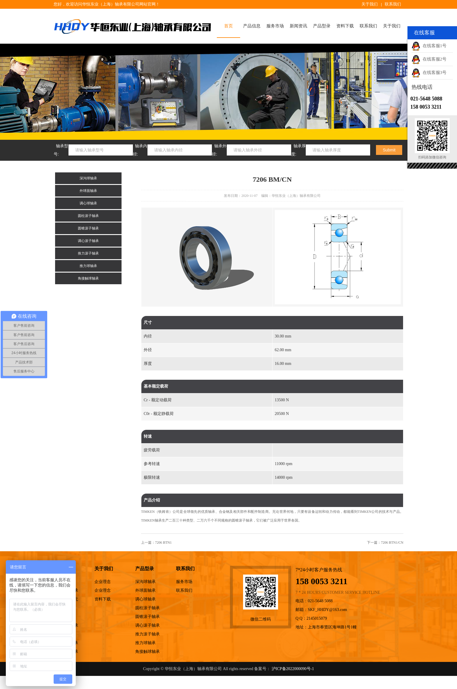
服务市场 (275, 26)
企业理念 (102, 582)
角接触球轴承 (88, 278)
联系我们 (393, 4)
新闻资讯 (298, 26)
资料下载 (345, 26)
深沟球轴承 (88, 178)
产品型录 (322, 26)
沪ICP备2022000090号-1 (293, 669)
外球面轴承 (88, 191)
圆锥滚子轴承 (88, 228)
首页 (228, 26)
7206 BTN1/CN (392, 542)
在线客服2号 (429, 59)
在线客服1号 (429, 45)
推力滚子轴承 (88, 253)
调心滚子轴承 (88, 241)
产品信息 (252, 26)
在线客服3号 (429, 72)
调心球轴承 (88, 203)
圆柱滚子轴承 (88, 216)
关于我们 (369, 4)
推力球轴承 (88, 266)
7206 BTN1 (163, 542)
